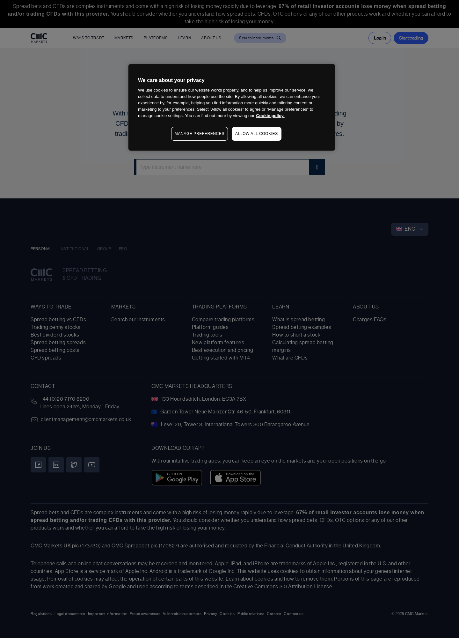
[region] (231, 107)
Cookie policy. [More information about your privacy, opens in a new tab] (270, 115)
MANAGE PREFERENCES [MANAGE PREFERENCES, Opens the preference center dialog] (199, 133)
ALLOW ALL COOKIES (256, 133)
